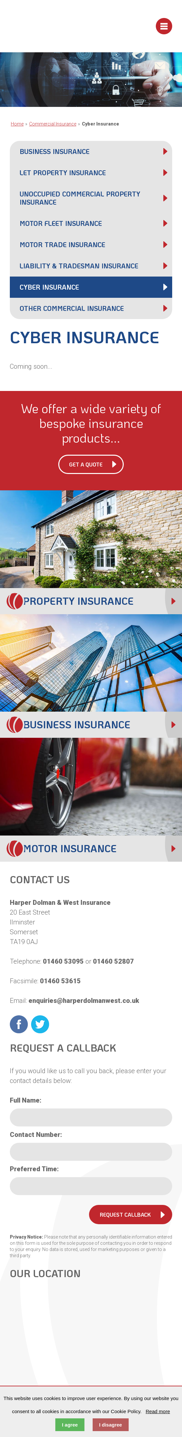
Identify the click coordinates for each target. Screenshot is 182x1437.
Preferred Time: (34, 1169)
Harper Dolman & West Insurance (58, 26)
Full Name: (26, 1100)
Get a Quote (85, 464)
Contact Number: (36, 1135)
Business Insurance (54, 151)
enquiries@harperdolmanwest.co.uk (83, 1001)
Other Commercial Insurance (72, 308)
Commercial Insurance (52, 124)
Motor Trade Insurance (62, 244)
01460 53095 (63, 961)
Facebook (19, 1024)
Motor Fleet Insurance (61, 223)
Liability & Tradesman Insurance (79, 266)
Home (17, 124)
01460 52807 (113, 961)
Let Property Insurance (63, 172)
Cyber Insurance (49, 287)
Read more (158, 1411)
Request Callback (125, 1214)
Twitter (40, 1024)
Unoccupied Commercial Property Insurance (80, 198)
